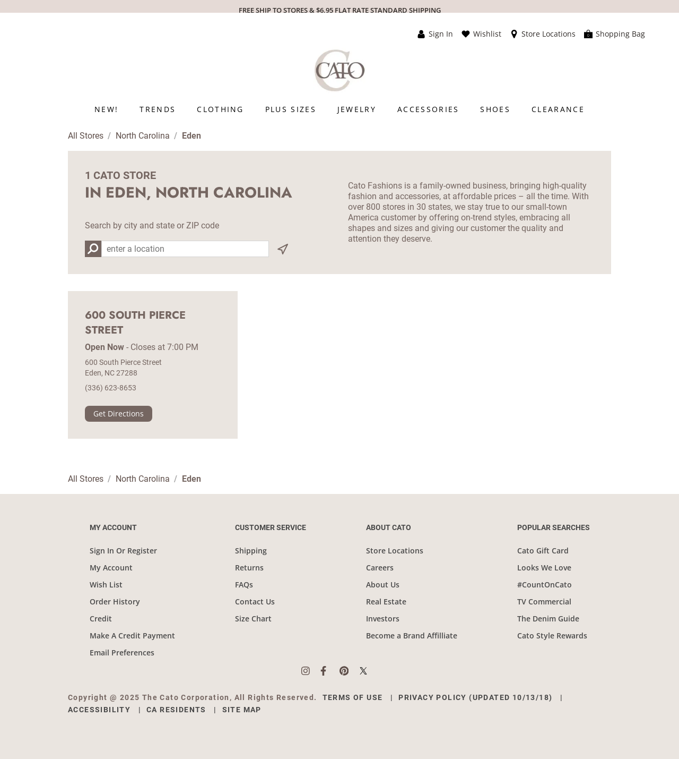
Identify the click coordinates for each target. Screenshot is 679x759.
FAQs (244, 584)
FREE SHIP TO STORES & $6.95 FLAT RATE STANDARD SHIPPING (340, 10)
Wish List (106, 584)
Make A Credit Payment (132, 635)
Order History (115, 601)
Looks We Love (544, 567)
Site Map (242, 709)
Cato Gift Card (543, 550)
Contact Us (255, 601)
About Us (382, 584)
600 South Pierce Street (135, 323)
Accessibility (99, 709)
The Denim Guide (548, 618)
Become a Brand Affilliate (411, 635)
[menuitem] (106, 109)
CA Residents (176, 709)
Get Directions (118, 413)
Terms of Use (353, 697)
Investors (382, 618)
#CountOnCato (544, 584)
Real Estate (386, 601)
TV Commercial (544, 601)
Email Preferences (122, 652)
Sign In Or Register (123, 550)
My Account (111, 567)
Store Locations (394, 550)
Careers (380, 567)
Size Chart (253, 618)
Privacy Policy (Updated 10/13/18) (475, 697)
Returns (249, 567)
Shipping (251, 550)
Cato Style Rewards (552, 635)
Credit (101, 618)
